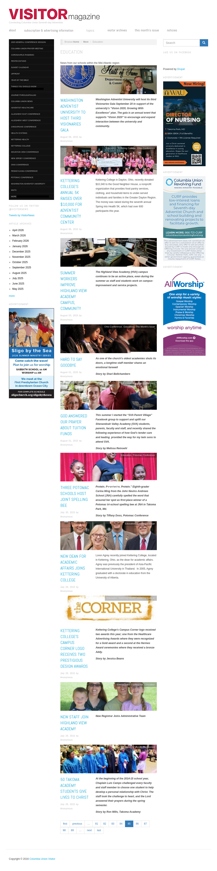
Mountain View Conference (25, 152)
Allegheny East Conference (25, 114)
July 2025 (17, 278)
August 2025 (19, 273)
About (12, 30)
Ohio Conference (20, 165)
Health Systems (19, 133)
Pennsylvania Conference (24, 171)
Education (115, 68)
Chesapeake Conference (23, 127)
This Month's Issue (147, 30)
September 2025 (21, 267)
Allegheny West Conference (26, 120)
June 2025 (18, 283)
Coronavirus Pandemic (22, 55)
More (30, 196)
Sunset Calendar (20, 67)
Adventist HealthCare (22, 108)
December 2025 (21, 251)
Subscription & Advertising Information (51, 31)
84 (121, 823)
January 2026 (20, 246)
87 (145, 823)
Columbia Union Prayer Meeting (27, 48)
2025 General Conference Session (28, 42)
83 (112, 823)
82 (104, 823)
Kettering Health (20, 139)
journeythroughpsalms (23, 95)
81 (96, 823)
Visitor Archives (117, 30)
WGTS (14, 190)
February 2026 (20, 240)
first (65, 823)
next (89, 830)
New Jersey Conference (23, 158)
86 (137, 823)
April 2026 (18, 230)
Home (76, 41)
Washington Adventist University (28, 184)
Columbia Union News (22, 101)
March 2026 (19, 235)
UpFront (15, 74)
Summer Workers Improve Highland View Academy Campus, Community (73, 290)
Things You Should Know (27, 87)
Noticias (172, 30)
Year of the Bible (20, 80)
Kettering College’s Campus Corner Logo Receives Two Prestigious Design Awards (74, 648)
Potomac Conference (22, 177)
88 (64, 830)
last (99, 830)
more (12, 295)
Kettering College (20, 146)
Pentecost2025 (18, 61)
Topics (92, 31)
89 (72, 830)
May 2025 (18, 288)
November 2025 (21, 256)
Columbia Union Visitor (42, 858)
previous (77, 823)
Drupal (181, 69)
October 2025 (20, 262)
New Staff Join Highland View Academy (74, 723)
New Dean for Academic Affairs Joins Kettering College (73, 568)
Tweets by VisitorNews (22, 215)
